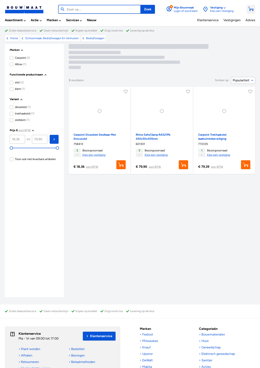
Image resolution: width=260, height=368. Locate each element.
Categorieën (208, 329)
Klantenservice (30, 333)
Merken (145, 329)
